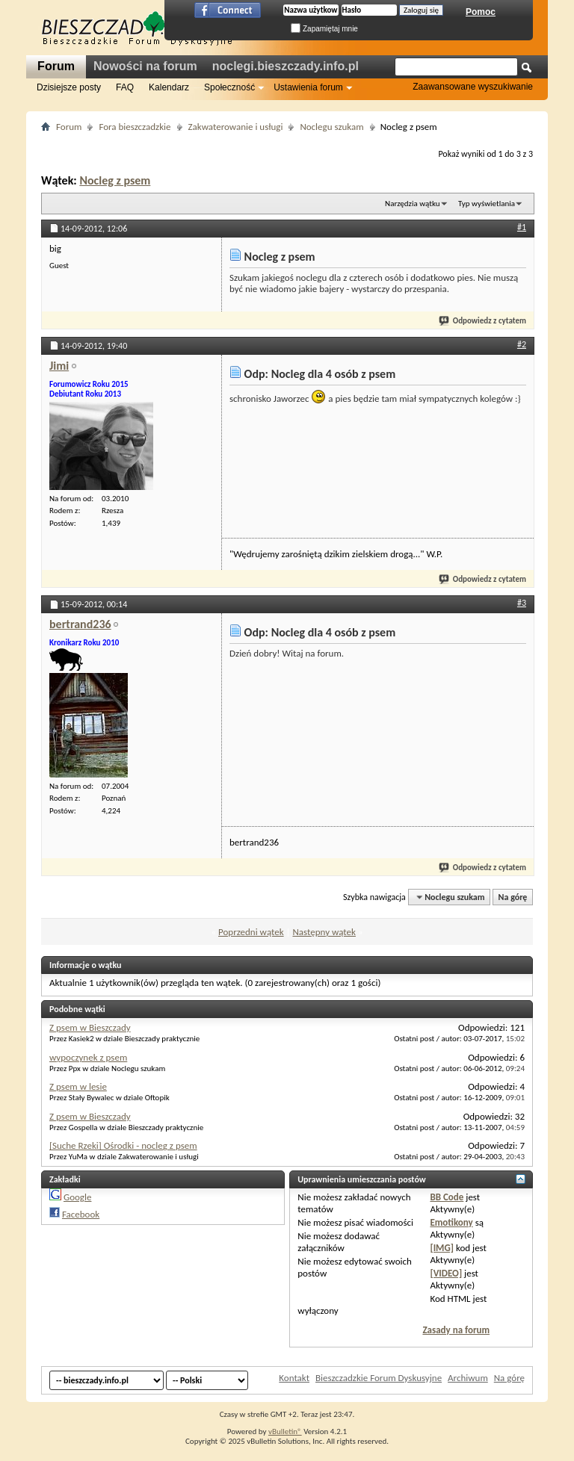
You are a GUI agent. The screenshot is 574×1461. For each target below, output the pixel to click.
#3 (521, 603)
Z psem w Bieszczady (90, 1027)
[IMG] (442, 1247)
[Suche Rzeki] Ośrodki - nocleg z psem (123, 1145)
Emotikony (451, 1222)
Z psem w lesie (78, 1086)
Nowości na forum (145, 66)
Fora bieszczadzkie (134, 126)
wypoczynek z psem (88, 1057)
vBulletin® (285, 1431)
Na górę (513, 897)
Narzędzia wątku (412, 203)
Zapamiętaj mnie (324, 29)
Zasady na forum (456, 1330)
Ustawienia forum (308, 87)
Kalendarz (169, 87)
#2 (521, 344)
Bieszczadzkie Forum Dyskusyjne (378, 1377)
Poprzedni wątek (251, 931)
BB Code (446, 1197)
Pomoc (481, 12)
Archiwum (468, 1377)
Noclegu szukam (331, 126)
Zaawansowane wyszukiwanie (473, 86)
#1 (521, 227)
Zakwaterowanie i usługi (235, 126)
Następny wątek (323, 931)
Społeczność (229, 87)
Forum (56, 66)
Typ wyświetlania (486, 203)
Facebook (80, 1214)
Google (77, 1197)
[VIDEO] (446, 1273)
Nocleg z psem (114, 180)
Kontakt (294, 1377)
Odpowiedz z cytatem (483, 321)
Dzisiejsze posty (69, 87)
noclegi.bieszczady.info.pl (285, 66)
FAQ (125, 87)
